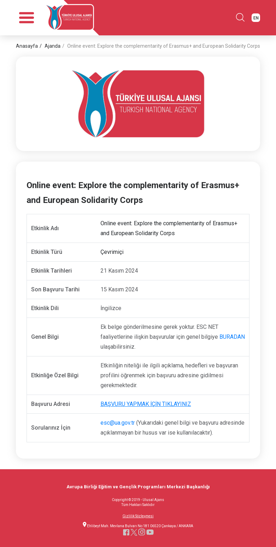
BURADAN (232, 336)
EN (256, 18)
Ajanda (53, 46)
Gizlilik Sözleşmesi (138, 516)
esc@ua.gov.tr (117, 422)
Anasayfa (27, 46)
